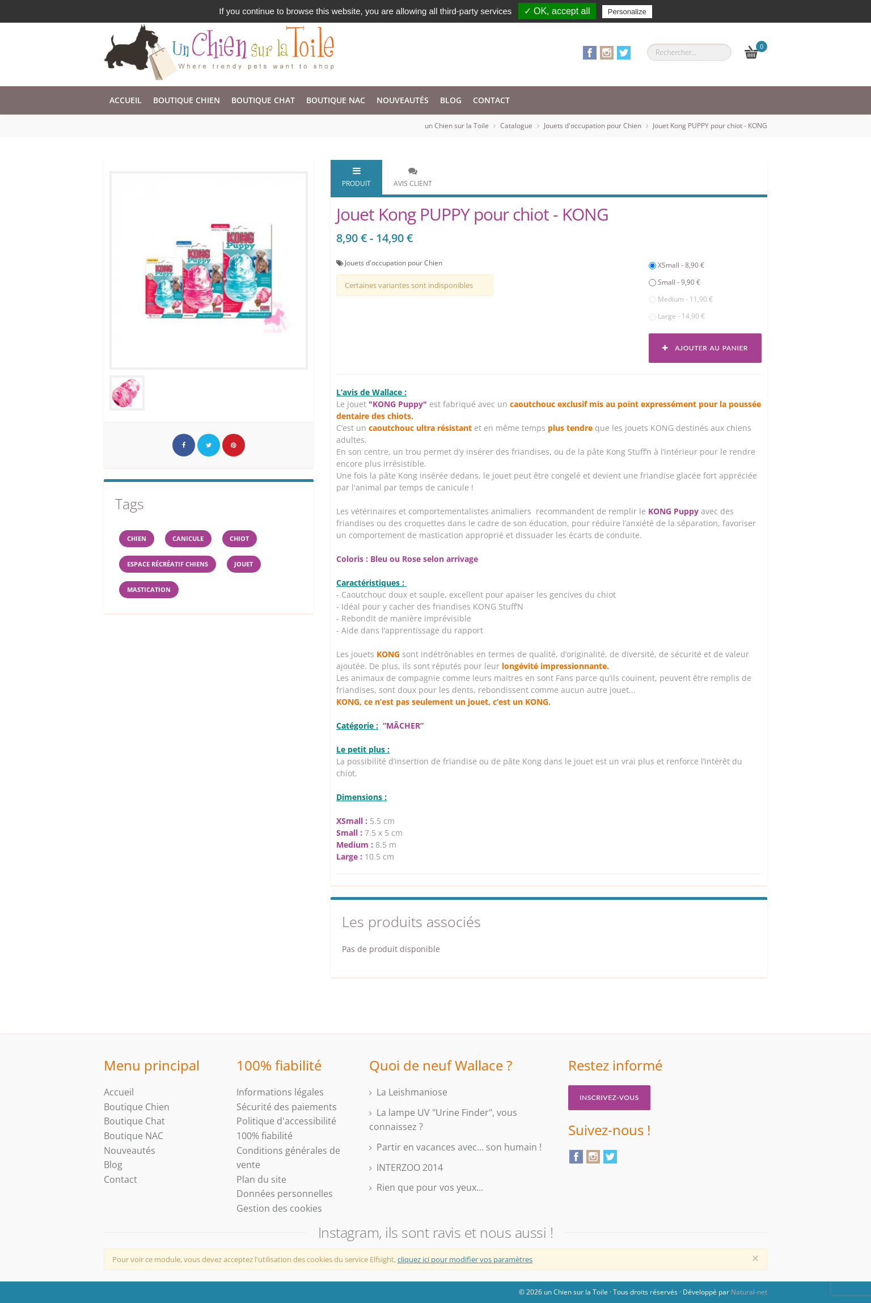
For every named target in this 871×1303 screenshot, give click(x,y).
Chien (140, 540)
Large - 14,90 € (677, 316)
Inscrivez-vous (609, 1097)
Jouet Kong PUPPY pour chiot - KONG (710, 125)
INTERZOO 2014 (410, 1167)
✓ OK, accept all (557, 11)
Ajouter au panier (705, 348)
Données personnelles (284, 1193)
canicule (198, 540)
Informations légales (280, 1092)
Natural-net (749, 1292)
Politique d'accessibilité (286, 1121)
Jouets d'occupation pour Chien (592, 125)
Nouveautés (403, 100)
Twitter (624, 53)
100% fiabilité (264, 1135)
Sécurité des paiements (286, 1107)
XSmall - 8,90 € (676, 265)
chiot (257, 540)
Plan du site (261, 1179)
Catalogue (516, 125)
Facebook (590, 53)
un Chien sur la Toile (457, 125)
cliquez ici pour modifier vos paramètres (465, 1259)
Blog (451, 100)
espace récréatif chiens (174, 568)
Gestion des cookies (279, 1208)
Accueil (125, 100)
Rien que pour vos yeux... (430, 1187)
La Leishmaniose (412, 1092)
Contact (491, 100)
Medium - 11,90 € (681, 299)
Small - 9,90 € (674, 282)
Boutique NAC (335, 100)
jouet (261, 568)
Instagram (607, 53)
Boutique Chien (186, 100)
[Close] (755, 1258)
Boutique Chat (263, 100)
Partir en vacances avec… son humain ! (459, 1147)
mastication (153, 597)
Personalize (627, 11)
